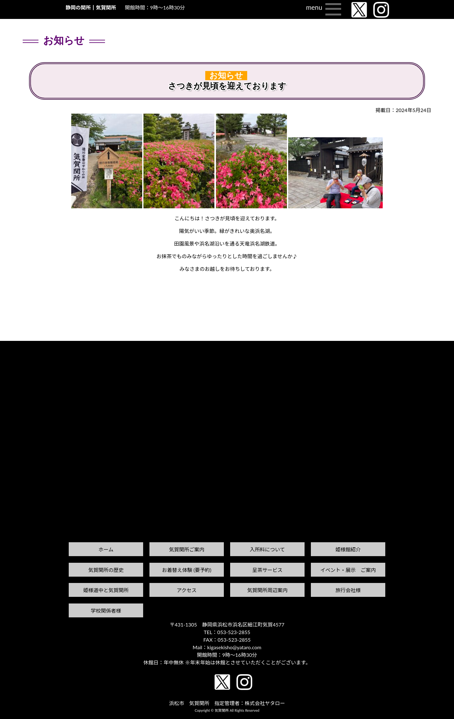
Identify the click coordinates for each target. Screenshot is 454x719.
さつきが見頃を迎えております (227, 86)
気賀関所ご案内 (186, 549)
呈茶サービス (267, 570)
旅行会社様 (348, 590)
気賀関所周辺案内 (267, 590)
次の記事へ (438, 347)
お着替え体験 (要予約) (187, 570)
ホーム (106, 549)
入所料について (267, 549)
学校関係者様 (106, 611)
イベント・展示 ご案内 (348, 570)
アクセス (186, 590)
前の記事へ (16, 353)
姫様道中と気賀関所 (106, 590)
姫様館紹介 (348, 549)
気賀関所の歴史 (106, 570)
